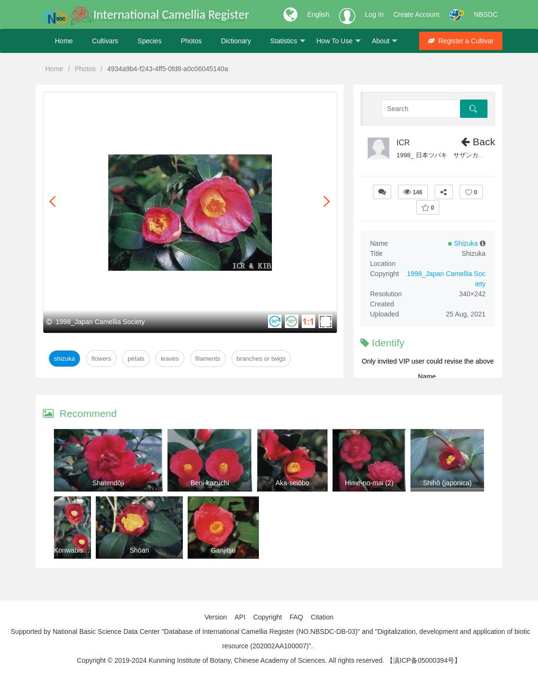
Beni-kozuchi (210, 483)
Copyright (267, 617)
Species (150, 41)
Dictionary (236, 41)
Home (64, 41)
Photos (191, 41)
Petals (136, 358)
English (318, 14)
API (239, 617)
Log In (374, 14)
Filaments (207, 358)
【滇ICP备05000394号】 (423, 660)
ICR (403, 143)
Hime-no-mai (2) (369, 483)
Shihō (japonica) (447, 483)
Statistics (287, 41)
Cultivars (105, 41)
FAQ (296, 617)
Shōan (139, 550)
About (385, 41)
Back (478, 141)
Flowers (101, 358)
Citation (322, 617)
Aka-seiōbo (292, 483)
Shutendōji (108, 483)
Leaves (170, 358)
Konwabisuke (74, 550)
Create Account (416, 14)
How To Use (339, 41)
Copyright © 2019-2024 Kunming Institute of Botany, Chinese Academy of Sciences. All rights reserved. (230, 660)
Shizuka (64, 358)
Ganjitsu (223, 550)
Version (216, 617)
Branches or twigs (261, 358)
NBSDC (486, 14)
